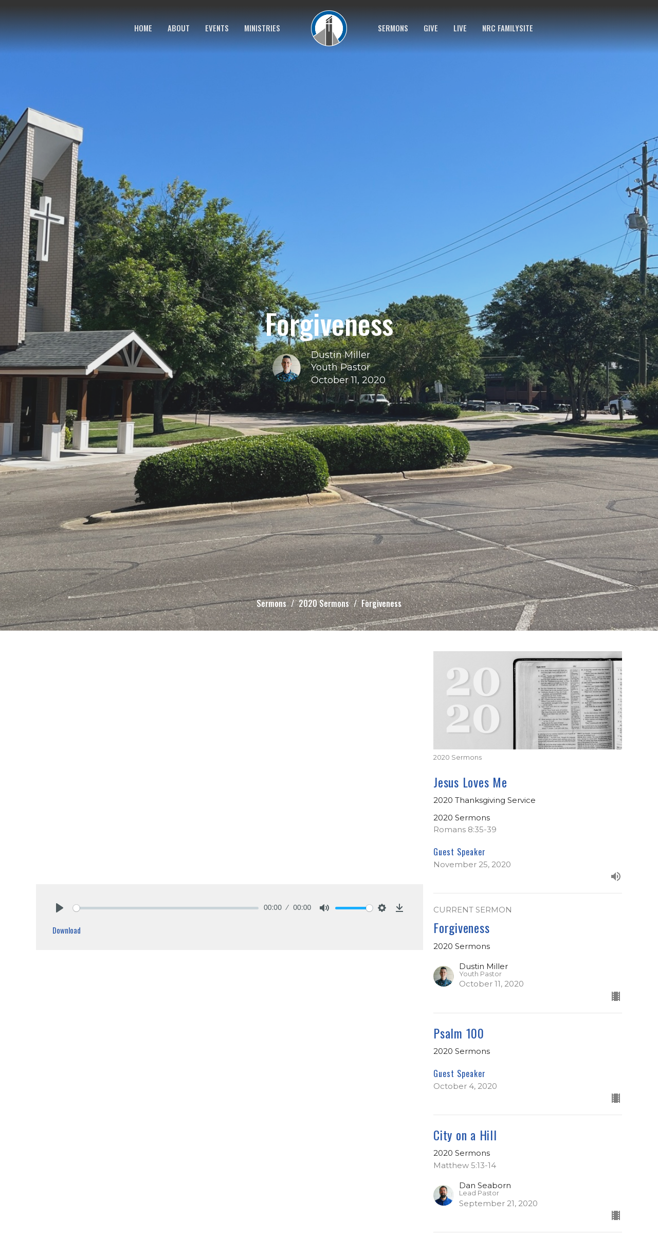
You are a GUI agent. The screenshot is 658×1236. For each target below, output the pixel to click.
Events (217, 27)
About (179, 27)
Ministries (262, 27)
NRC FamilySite (507, 27)
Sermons (393, 27)
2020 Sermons (324, 603)
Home (143, 27)
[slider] (166, 908)
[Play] (59, 908)
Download (66, 930)
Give (431, 27)
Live (460, 27)
